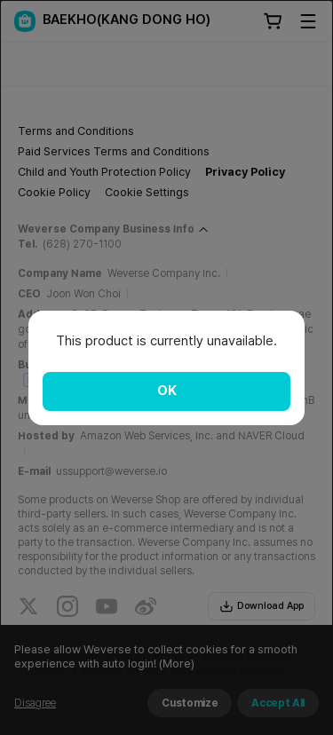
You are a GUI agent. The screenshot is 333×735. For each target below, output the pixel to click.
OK (167, 391)
